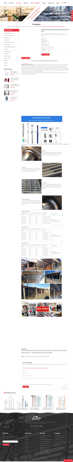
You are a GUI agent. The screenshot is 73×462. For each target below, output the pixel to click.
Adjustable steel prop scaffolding (27, 65)
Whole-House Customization (9, 42)
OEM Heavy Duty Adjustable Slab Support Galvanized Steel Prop (37, 368)
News (57, 3)
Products (18, 3)
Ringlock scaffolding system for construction (46, 442)
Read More (12, 75)
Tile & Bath (6, 61)
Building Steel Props (43, 438)
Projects (26, 3)
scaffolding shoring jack (37, 353)
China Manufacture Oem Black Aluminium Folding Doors (14, 86)
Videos (44, 3)
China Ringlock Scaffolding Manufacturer (46, 449)
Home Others (6, 54)
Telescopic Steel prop (43, 445)
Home (5, 3)
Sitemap (26, 447)
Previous (66, 393)
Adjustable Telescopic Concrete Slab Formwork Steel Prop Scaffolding (48, 409)
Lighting (5, 63)
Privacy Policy (27, 451)
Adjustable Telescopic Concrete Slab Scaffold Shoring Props (61, 409)
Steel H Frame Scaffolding (44, 451)
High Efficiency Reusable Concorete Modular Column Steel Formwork (14, 79)
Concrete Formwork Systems (45, 453)
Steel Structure (6, 38)
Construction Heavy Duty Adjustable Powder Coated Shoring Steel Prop (37, 357)
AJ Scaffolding (45, 460)
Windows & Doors (7, 56)
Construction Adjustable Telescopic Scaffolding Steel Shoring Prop (35, 409)
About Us (11, 3)
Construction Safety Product (9, 36)
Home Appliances (7, 52)
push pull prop (42, 447)
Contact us (45, 55)
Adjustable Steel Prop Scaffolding (46, 351)
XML (26, 449)
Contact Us (51, 3)
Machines (5, 65)
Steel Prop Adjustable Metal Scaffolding (30, 351)
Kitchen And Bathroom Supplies (9, 47)
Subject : (36, 368)
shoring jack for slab (27, 353)
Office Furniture (7, 58)
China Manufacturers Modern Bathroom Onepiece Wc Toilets (14, 92)
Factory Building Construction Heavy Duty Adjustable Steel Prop (10, 409)
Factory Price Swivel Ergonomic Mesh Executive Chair (13, 98)
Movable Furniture (7, 45)
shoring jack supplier (48, 353)
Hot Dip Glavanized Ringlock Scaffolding (46, 440)
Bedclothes (6, 49)
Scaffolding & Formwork (8, 33)
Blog (26, 445)
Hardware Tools (7, 40)
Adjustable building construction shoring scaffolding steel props (23, 409)
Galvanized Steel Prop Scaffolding (60, 351)
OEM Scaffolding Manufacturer (45, 436)
